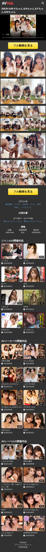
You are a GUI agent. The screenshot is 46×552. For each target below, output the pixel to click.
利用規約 (23, 542)
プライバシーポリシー (23, 545)
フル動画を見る (23, 45)
